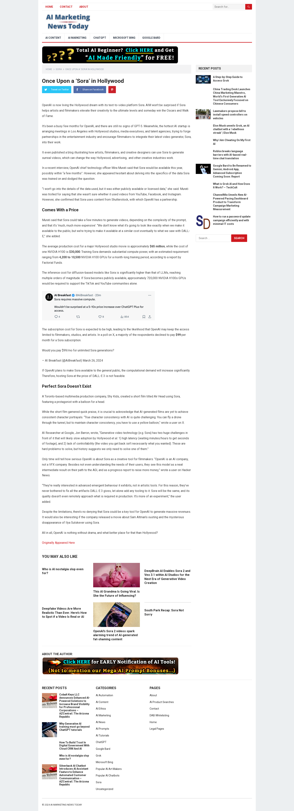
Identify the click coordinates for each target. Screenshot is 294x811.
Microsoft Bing (124, 37)
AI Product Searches (162, 702)
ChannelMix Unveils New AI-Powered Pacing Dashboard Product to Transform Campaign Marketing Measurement (230, 202)
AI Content (53, 37)
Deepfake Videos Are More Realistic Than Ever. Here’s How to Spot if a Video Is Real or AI (64, 612)
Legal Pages (157, 728)
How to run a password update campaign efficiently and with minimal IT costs (231, 220)
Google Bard (151, 37)
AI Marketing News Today (66, 804)
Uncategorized (104, 789)
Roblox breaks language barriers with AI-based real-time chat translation (230, 155)
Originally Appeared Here (58, 542)
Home (49, 69)
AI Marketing (77, 37)
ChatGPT (99, 37)
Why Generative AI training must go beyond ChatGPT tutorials (74, 727)
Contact (66, 6)
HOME (49, 6)
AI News (100, 722)
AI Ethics (101, 708)
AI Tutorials (102, 735)
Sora (59, 69)
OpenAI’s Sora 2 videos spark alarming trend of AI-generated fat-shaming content (115, 635)
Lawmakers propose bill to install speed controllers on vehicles (230, 114)
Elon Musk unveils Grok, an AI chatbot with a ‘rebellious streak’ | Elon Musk (231, 129)
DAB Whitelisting (159, 715)
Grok (98, 755)
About (83, 6)
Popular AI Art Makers (109, 768)
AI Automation (104, 695)
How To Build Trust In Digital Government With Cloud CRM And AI (74, 745)
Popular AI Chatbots (107, 775)
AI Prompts (102, 728)
